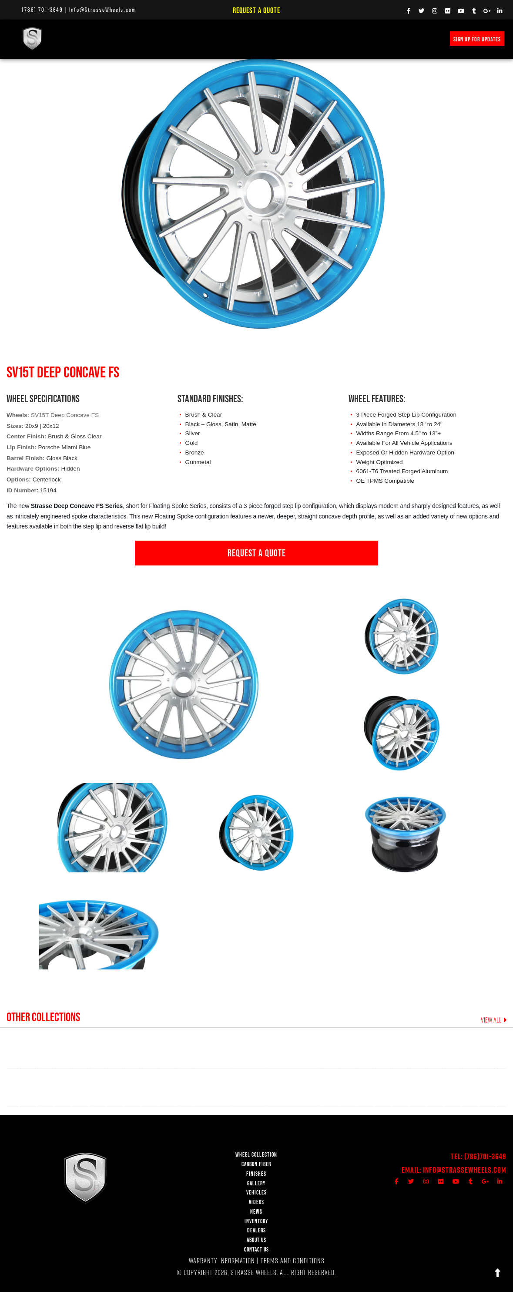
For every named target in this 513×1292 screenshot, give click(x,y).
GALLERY (256, 1183)
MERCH (378, 38)
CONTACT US (256, 1249)
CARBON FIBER (256, 1164)
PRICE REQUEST (307, 38)
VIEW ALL (493, 1019)
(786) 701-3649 (42, 9)
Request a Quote (256, 10)
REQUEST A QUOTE (257, 553)
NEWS (273, 38)
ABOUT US (256, 1240)
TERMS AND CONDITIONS (293, 1260)
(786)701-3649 (485, 1156)
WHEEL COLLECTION (85, 38)
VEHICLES (256, 1192)
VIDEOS (249, 38)
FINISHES (170, 38)
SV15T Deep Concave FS (65, 415)
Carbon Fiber (133, 38)
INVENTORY (347, 38)
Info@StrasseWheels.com (102, 9)
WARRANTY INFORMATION (222, 1260)
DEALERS (256, 1230)
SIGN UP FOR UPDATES (477, 39)
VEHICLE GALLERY (211, 38)
